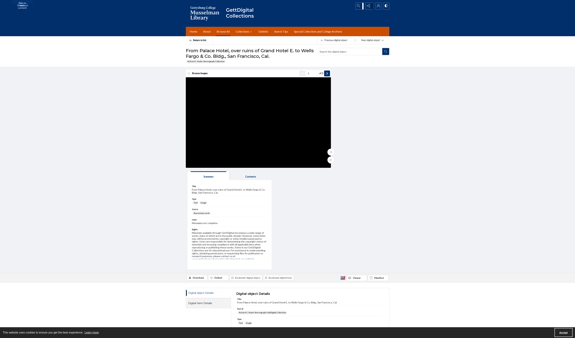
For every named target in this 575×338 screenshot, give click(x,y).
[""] (241, 13)
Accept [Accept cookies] (563, 332)
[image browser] (199, 74)
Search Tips (281, 31)
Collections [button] (244, 31)
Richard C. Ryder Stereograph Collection (206, 61)
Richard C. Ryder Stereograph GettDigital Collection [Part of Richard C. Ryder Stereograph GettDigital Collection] (262, 211)
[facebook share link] (260, 302)
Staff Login (346, 299)
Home (193, 31)
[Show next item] (318, 74)
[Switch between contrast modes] (386, 6)
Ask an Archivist (193, 319)
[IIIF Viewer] (356, 177)
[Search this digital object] (350, 51)
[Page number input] (303, 74)
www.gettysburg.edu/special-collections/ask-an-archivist (327, 273)
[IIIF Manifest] (378, 177)
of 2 (312, 73)
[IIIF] (343, 177)
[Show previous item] (293, 74)
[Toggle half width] (321, 160)
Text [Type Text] (331, 101)
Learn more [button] (92, 332)
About (207, 31)
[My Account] (377, 6)
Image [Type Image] (339, 101)
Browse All (223, 31)
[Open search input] (359, 6)
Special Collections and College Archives (318, 31)
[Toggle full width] (321, 152)
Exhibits (263, 31)
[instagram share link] (267, 302)
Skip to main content (22, 2)
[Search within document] (385, 51)
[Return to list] (201, 40)
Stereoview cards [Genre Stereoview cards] (337, 112)
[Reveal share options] (368, 6)
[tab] (339, 74)
